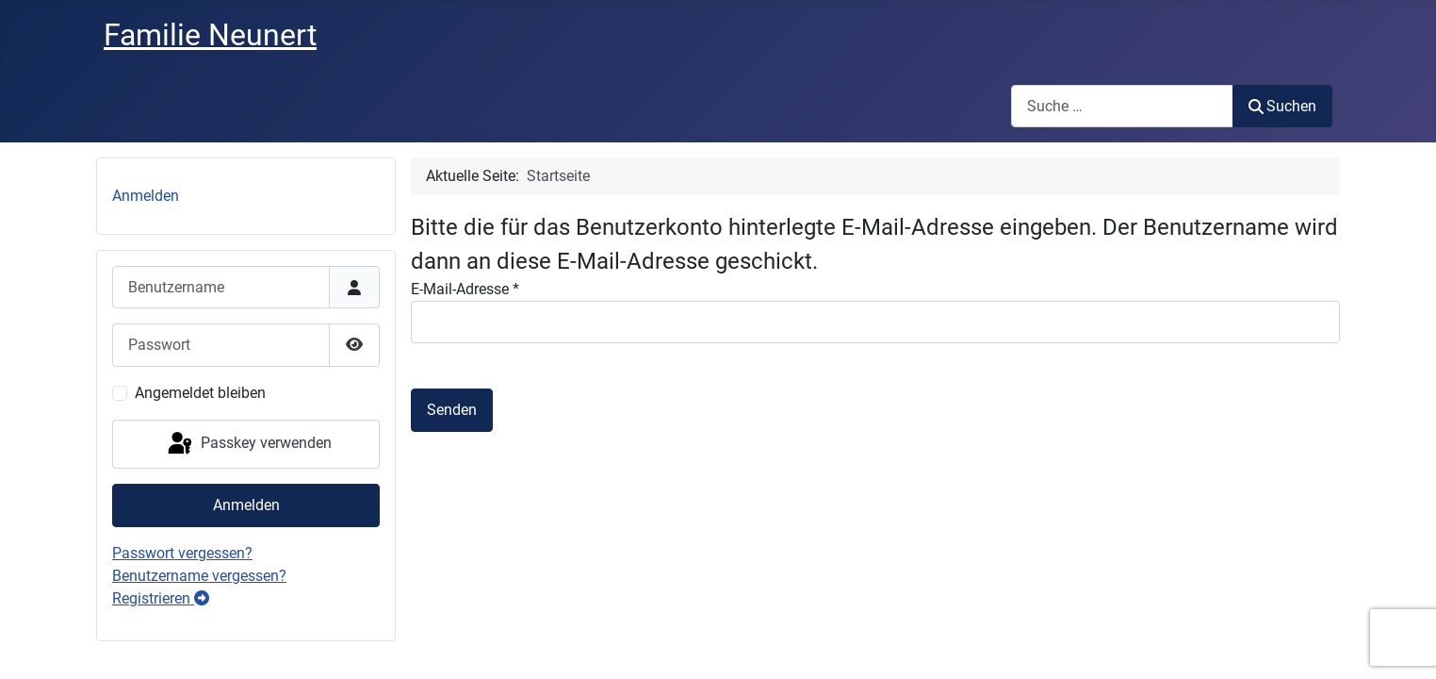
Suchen (1282, 106)
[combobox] (1122, 106)
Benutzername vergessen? (199, 576)
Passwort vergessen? (182, 553)
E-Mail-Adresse (465, 289)
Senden (452, 410)
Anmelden (145, 196)
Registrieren (160, 598)
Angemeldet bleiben (200, 393)
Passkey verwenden (248, 444)
